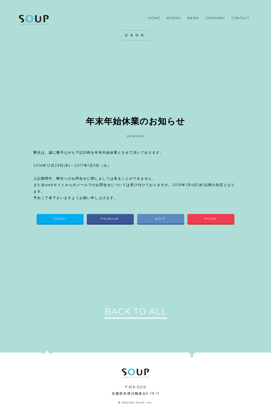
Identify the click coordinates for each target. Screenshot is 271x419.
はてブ (160, 218)
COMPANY (215, 18)
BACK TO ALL (135, 311)
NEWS (193, 18)
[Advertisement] (135, 78)
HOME (154, 18)
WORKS (173, 18)
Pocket (211, 218)
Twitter (60, 218)
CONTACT (240, 18)
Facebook (110, 218)
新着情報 (135, 35)
